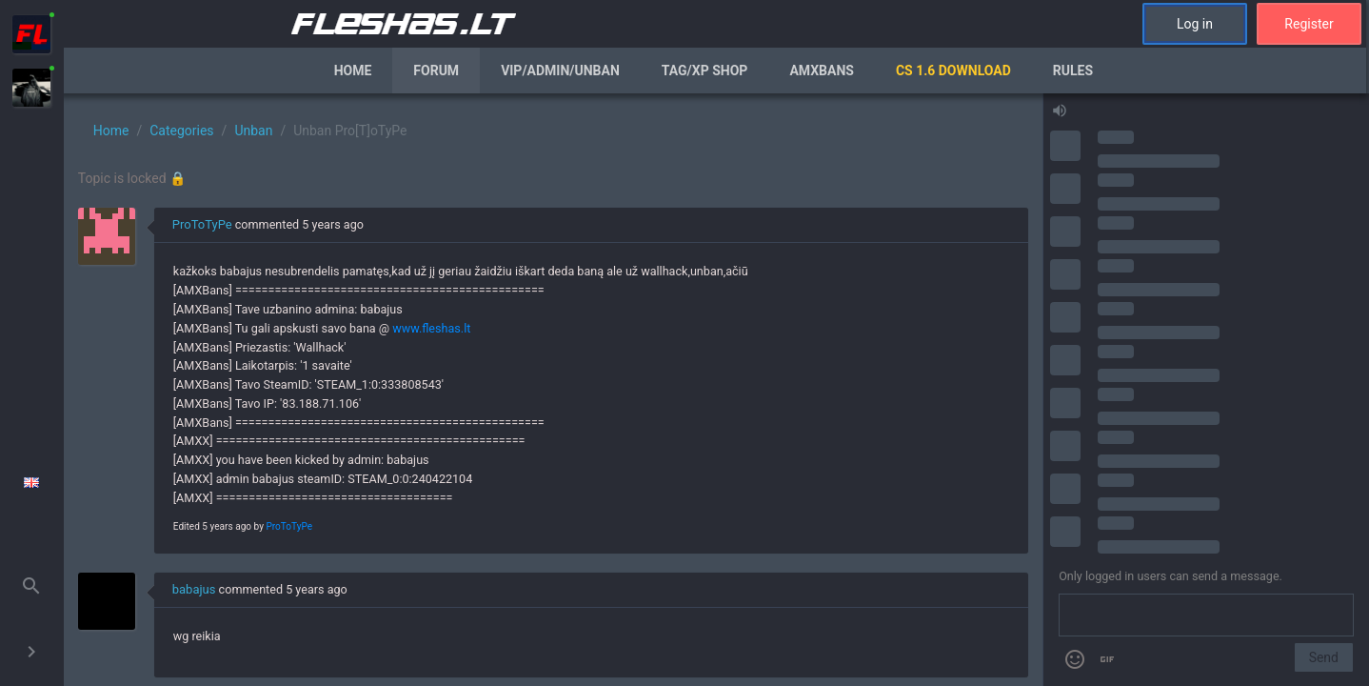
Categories (181, 130)
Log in (1195, 23)
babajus (194, 589)
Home (353, 70)
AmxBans (821, 70)
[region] (553, 389)
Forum (436, 70)
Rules (1073, 70)
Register (1308, 23)
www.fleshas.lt (431, 328)
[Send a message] (1206, 615)
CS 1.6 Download (953, 70)
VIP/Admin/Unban (560, 70)
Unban (253, 130)
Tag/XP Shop (705, 70)
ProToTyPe (202, 224)
